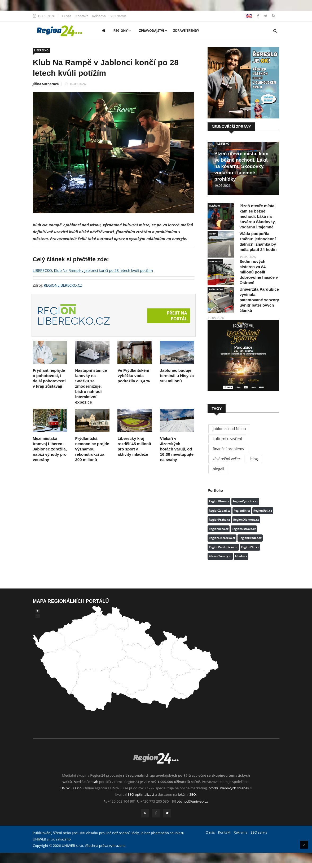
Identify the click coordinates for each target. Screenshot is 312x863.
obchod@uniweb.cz (192, 801)
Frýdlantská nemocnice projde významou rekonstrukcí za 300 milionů (92, 449)
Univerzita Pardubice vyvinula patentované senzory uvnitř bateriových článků (259, 300)
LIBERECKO (41, 50)
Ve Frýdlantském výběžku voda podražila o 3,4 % (133, 375)
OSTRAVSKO (215, 261)
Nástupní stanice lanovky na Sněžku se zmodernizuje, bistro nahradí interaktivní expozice (91, 386)
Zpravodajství (153, 30)
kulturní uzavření (227, 438)
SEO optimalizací (141, 794)
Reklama (99, 16)
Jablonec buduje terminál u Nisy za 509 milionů (177, 375)
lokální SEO (187, 794)
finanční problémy (228, 448)
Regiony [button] (122, 30)
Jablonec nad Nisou (229, 428)
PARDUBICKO (216, 289)
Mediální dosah (86, 781)
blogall (218, 468)
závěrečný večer (226, 458)
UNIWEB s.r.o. (71, 788)
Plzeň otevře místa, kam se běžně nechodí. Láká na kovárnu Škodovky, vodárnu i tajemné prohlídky (241, 166)
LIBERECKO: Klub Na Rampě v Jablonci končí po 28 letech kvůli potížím (93, 270)
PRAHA (212, 233)
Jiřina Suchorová (46, 84)
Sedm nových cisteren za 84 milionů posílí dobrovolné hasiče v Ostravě (258, 272)
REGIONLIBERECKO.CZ (63, 285)
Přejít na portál (176, 316)
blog (254, 458)
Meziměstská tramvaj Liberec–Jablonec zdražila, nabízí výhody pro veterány (50, 449)
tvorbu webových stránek (229, 788)
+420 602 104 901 (122, 801)
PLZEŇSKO (222, 143)
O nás (66, 16)
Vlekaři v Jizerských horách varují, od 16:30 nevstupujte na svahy (177, 449)
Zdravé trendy (186, 30)
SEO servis (118, 16)
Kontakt (81, 16)
